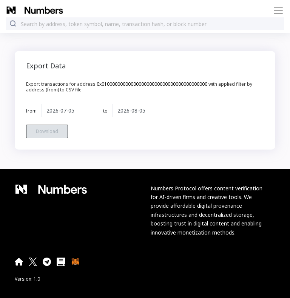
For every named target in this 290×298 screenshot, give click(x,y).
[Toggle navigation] (276, 10)
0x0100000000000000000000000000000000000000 (152, 84)
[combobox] (151, 24)
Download (47, 131)
